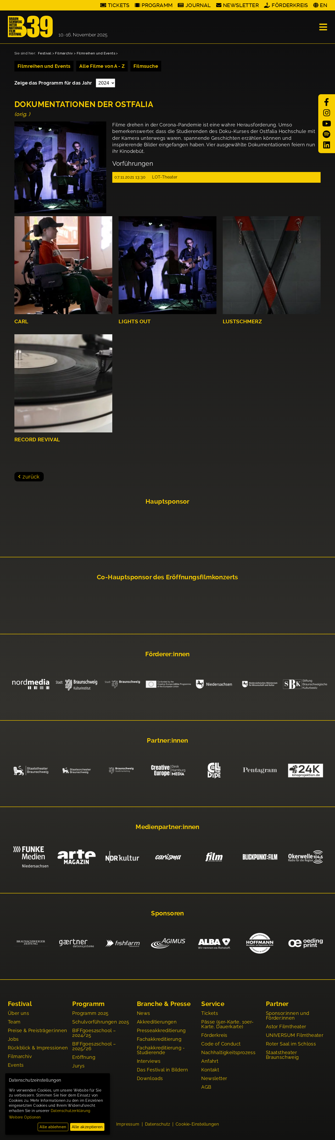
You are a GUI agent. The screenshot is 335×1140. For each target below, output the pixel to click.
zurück (31, 477)
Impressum (127, 1125)
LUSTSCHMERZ (242, 322)
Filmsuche (145, 66)
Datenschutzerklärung (71, 1111)
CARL (21, 322)
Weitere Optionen (25, 1117)
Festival (44, 53)
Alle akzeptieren (87, 1127)
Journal (198, 5)
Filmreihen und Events (96, 53)
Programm (157, 5)
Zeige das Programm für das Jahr (53, 83)
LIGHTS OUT (135, 322)
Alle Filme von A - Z (102, 66)
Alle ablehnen (53, 1127)
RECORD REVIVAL (37, 440)
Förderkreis (290, 5)
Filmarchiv (64, 53)
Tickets (119, 5)
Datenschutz (157, 1125)
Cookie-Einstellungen (197, 1125)
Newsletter (241, 5)
